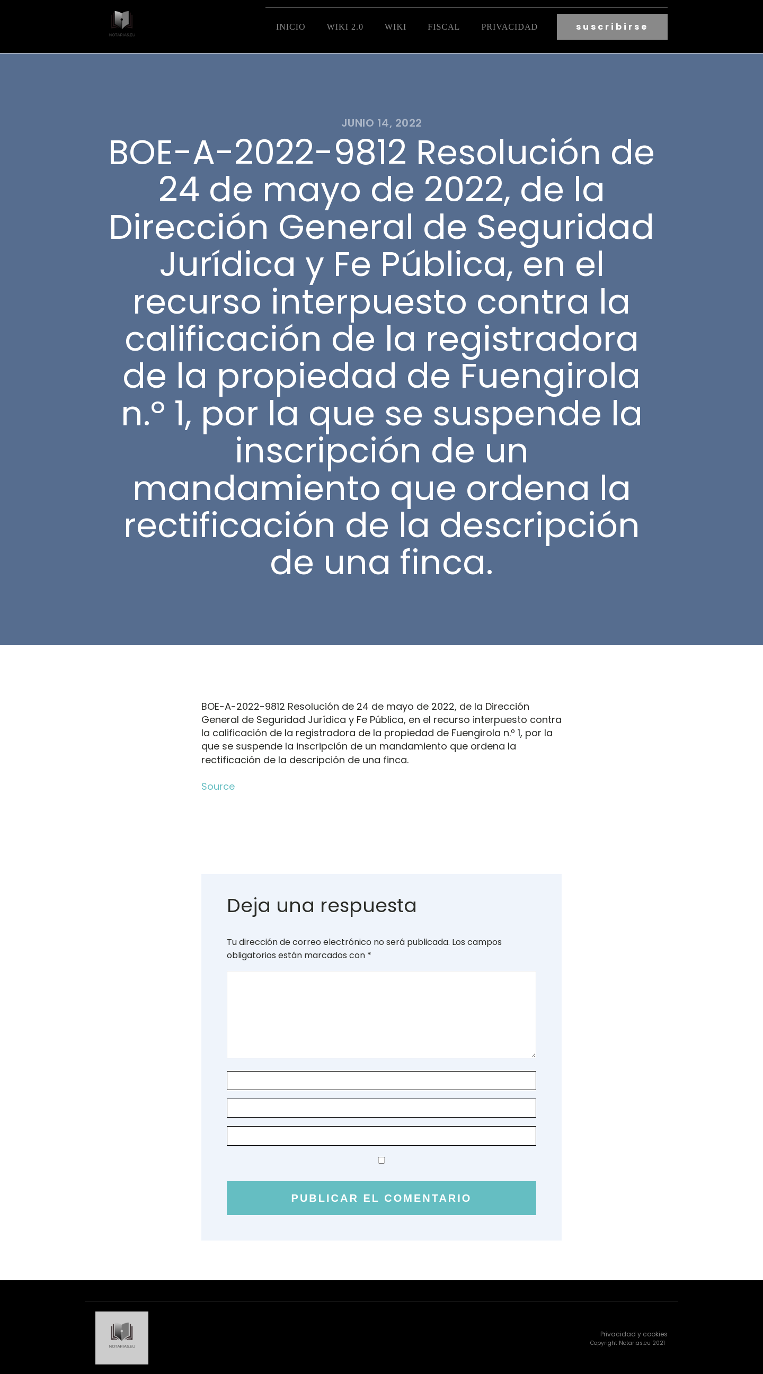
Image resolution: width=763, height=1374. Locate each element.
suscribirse (612, 27)
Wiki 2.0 (345, 26)
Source (218, 786)
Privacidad (509, 26)
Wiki (395, 26)
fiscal (444, 26)
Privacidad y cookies (634, 1334)
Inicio (291, 26)
